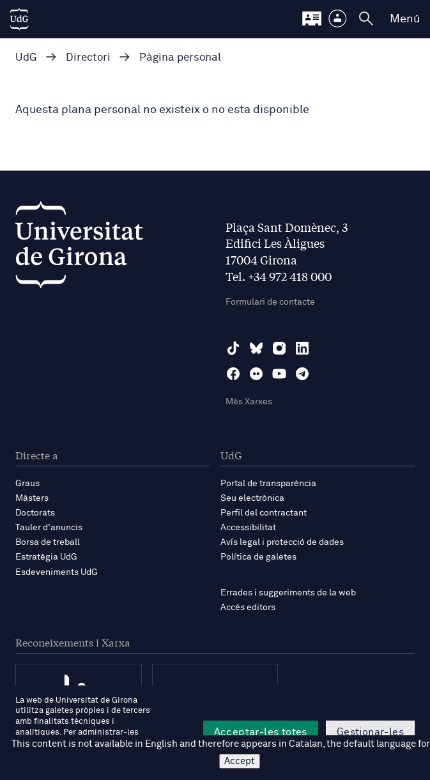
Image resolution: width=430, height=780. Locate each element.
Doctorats (35, 513)
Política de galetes (258, 557)
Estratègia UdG (46, 557)
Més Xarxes (249, 401)
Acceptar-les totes (260, 732)
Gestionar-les (370, 732)
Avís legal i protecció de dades (282, 542)
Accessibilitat (248, 527)
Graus (27, 483)
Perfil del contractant (263, 513)
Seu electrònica (252, 498)
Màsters (32, 498)
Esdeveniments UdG (56, 572)
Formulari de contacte (270, 302)
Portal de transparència (268, 483)
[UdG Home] (19, 19)
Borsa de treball (47, 542)
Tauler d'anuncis (48, 527)
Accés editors (247, 607)
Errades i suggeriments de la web (288, 592)
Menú (405, 19)
